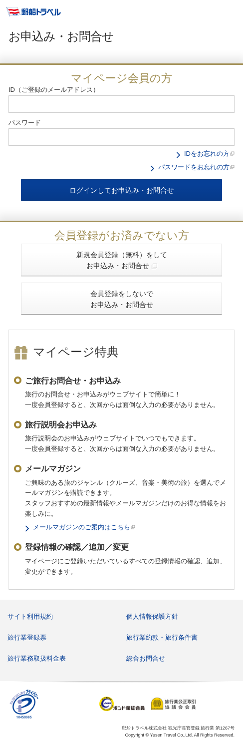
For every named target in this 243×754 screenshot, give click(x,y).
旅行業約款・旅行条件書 (162, 637)
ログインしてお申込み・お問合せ (121, 190)
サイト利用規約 (30, 616)
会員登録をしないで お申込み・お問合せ (121, 299)
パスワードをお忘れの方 (194, 167)
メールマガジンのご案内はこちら (81, 527)
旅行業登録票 (26, 637)
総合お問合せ (145, 658)
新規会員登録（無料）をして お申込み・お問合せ (121, 260)
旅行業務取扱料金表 (36, 658)
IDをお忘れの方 (207, 153)
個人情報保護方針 (152, 616)
